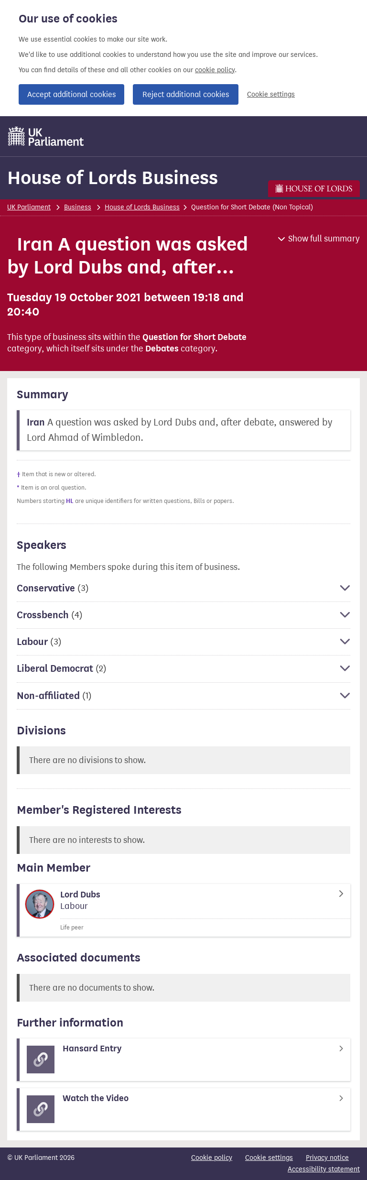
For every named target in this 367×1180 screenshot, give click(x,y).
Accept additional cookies (71, 94)
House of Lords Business (112, 177)
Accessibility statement (324, 1169)
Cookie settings (271, 94)
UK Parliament (29, 207)
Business (77, 207)
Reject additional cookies (185, 94)
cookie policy (215, 70)
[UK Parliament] (46, 136)
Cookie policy (211, 1158)
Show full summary (324, 238)
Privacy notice (327, 1158)
